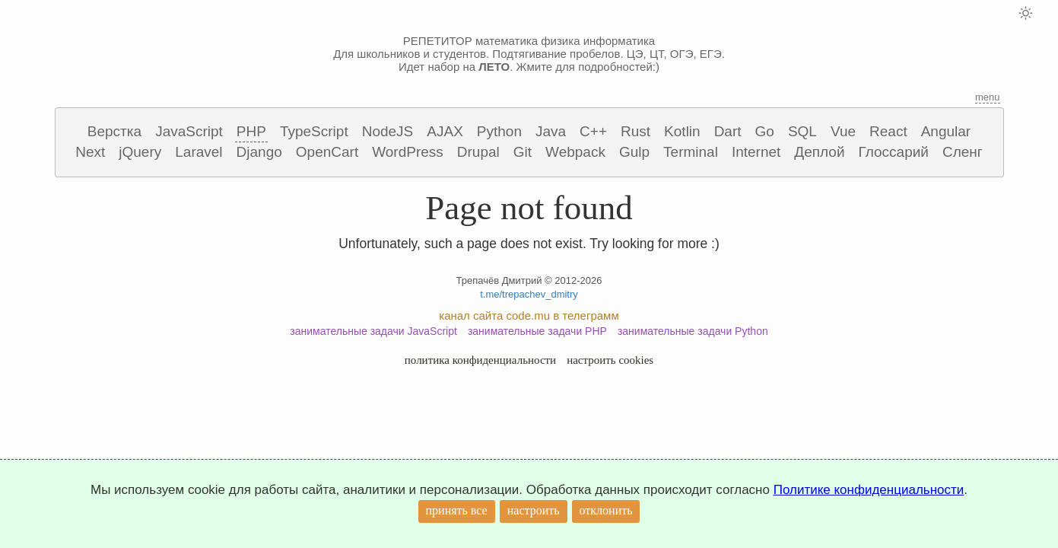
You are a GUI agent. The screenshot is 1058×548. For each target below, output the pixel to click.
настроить (533, 510)
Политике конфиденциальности (869, 490)
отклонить (606, 510)
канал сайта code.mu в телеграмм (528, 315)
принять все (457, 510)
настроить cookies (610, 360)
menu (987, 97)
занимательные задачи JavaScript (373, 331)
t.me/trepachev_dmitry (529, 294)
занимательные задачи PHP (537, 331)
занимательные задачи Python (693, 331)
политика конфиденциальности (480, 360)
